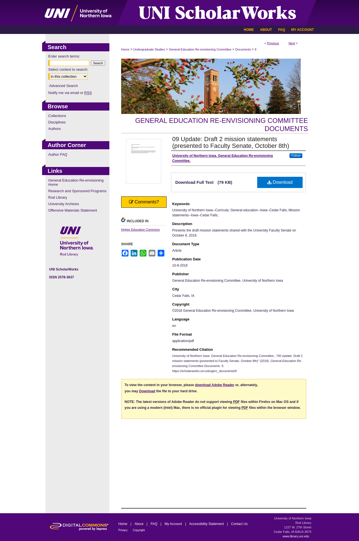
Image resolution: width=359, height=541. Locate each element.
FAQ (154, 524)
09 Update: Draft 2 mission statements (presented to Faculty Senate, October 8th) (230, 142)
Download (280, 182)
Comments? (144, 202)
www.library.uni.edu (295, 536)
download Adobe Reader (214, 385)
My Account (174, 524)
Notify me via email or (70, 93)
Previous (273, 43)
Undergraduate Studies (149, 49)
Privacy (123, 530)
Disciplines (57, 122)
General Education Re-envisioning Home (75, 182)
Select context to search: (68, 69)
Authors (54, 129)
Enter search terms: (64, 56)
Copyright (139, 530)
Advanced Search (63, 86)
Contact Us (239, 524)
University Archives (63, 204)
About (139, 524)
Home (125, 49)
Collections (57, 116)
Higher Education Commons (140, 229)
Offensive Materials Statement (72, 210)
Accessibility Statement (207, 524)
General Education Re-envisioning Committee (200, 49)
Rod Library (57, 197)
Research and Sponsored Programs (77, 191)
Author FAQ (57, 154)
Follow (295, 155)
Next (292, 43)
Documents (243, 49)
